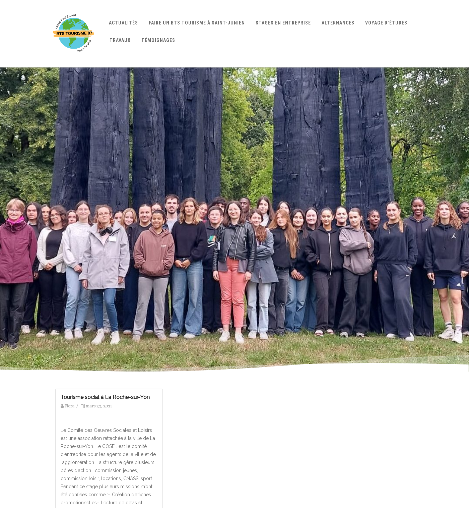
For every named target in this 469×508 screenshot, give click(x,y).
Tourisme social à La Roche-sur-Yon (105, 397)
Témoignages (158, 40)
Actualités (123, 22)
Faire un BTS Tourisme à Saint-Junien (197, 22)
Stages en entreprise (283, 22)
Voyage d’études (386, 22)
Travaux (120, 40)
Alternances (338, 22)
